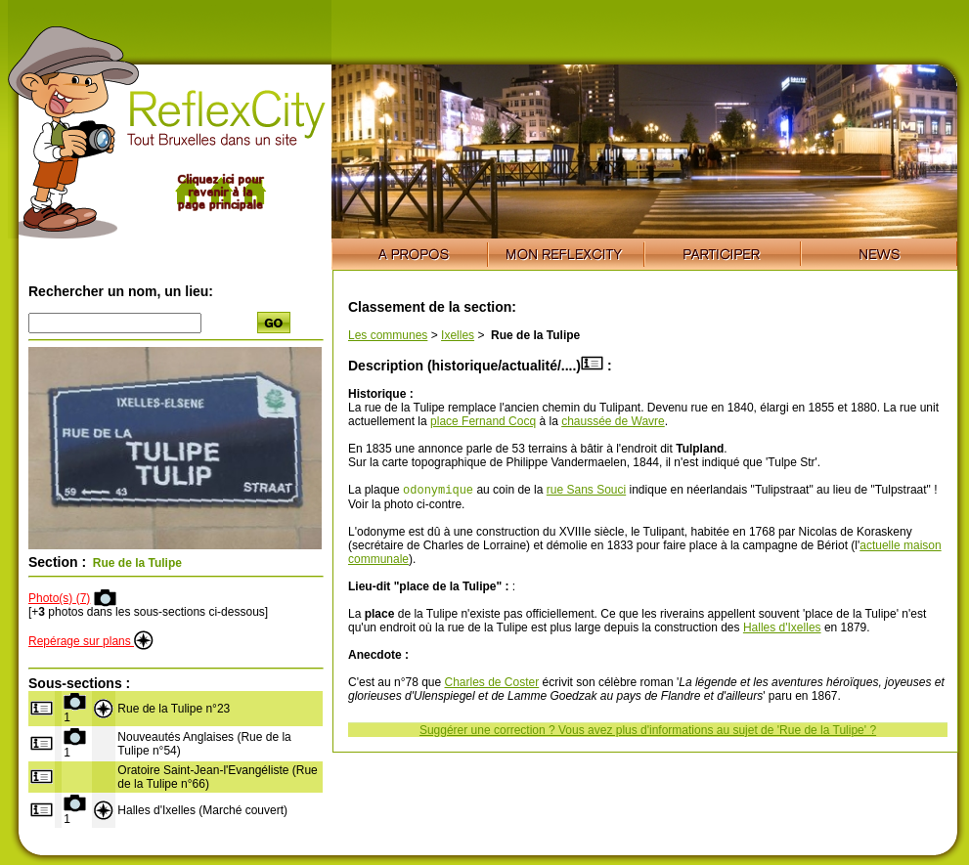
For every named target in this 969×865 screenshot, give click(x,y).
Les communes (387, 335)
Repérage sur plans (91, 641)
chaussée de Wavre (613, 421)
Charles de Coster (492, 684)
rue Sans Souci (586, 491)
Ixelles (457, 335)
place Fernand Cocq (483, 421)
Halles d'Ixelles (782, 629)
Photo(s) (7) (59, 598)
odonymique (438, 491)
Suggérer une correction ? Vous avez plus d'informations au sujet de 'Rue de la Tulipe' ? (647, 732)
